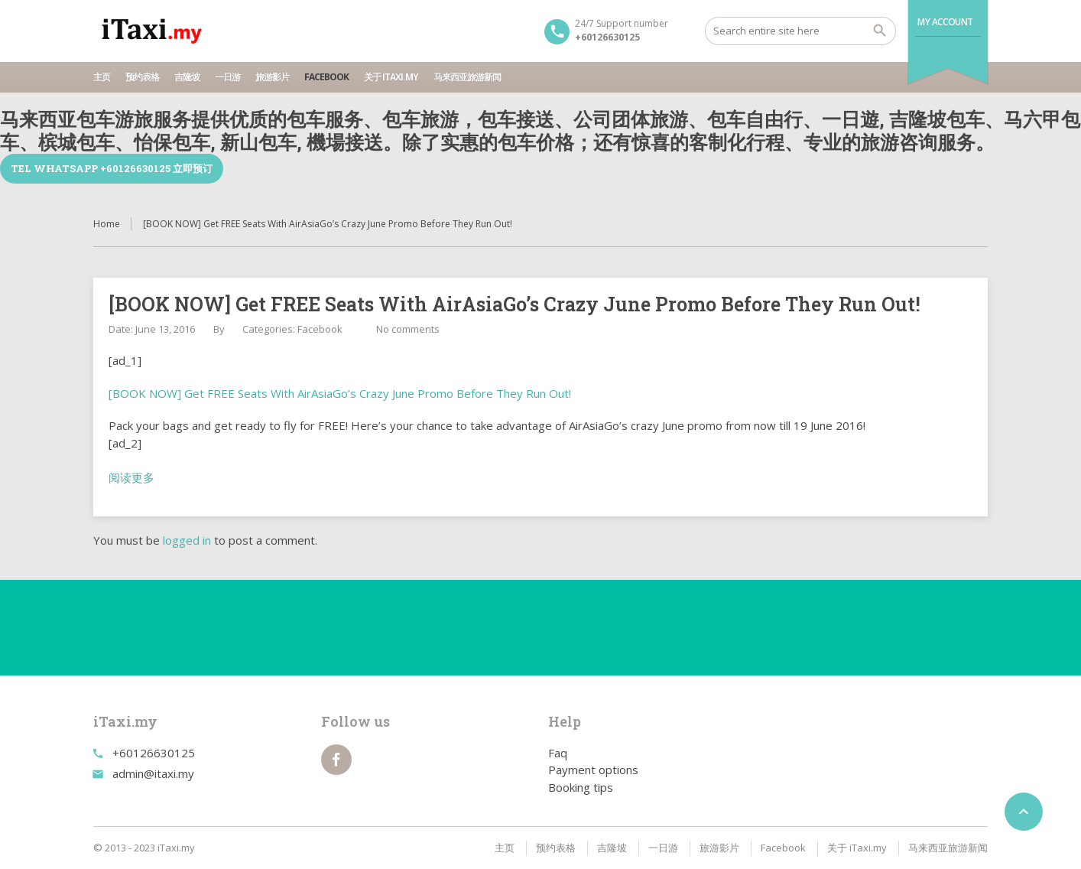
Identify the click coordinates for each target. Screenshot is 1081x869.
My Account (945, 21)
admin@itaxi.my (153, 773)
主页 (101, 76)
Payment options (593, 769)
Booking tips (580, 787)
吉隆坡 (187, 76)
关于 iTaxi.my (391, 76)
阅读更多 (131, 477)
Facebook (326, 76)
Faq (557, 752)
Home (106, 223)
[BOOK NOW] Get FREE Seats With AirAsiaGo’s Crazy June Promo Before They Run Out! (340, 393)
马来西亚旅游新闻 (467, 76)
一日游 (227, 76)
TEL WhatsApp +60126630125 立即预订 (112, 168)
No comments (408, 329)
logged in (187, 540)
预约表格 (142, 76)
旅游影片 (272, 76)
